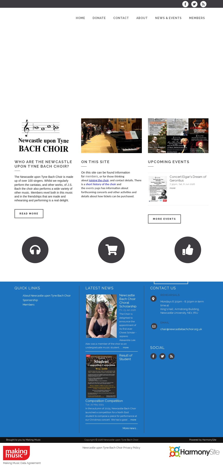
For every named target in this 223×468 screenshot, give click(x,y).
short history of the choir (101, 184)
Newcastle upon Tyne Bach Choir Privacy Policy (111, 447)
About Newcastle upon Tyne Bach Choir (47, 295)
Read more (28, 213)
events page (93, 188)
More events (164, 219)
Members (28, 304)
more (172, 188)
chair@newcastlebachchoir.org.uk (181, 329)
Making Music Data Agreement (22, 463)
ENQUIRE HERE (171, 279)
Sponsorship (30, 300)
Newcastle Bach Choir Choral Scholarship (128, 300)
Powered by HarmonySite (202, 440)
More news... (130, 428)
